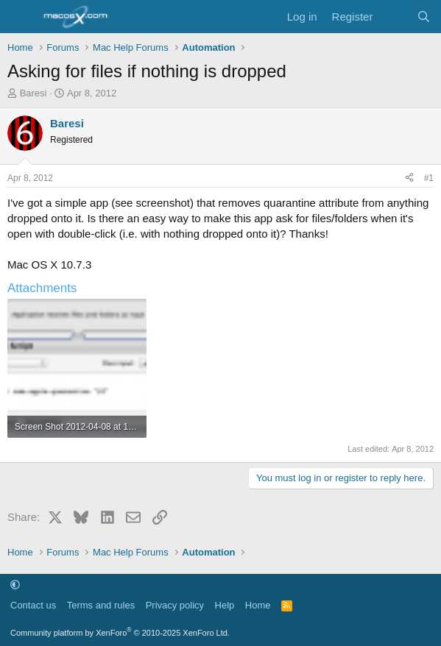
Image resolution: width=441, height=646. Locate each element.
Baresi (33, 93)
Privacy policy (175, 605)
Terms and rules (101, 605)
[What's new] (394, 16)
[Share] (409, 178)
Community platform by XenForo (120, 632)
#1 (429, 178)
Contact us (33, 605)
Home (258, 605)
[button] (15, 585)
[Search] (423, 16)
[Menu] (20, 17)
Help (225, 605)
